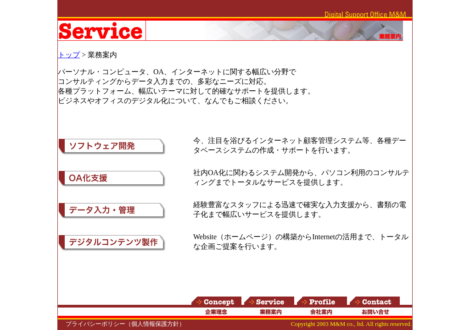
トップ (69, 55)
